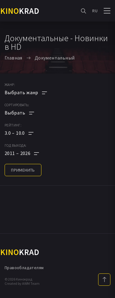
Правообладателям (24, 267)
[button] (26, 132)
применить (23, 170)
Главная (13, 58)
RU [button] (95, 11)
